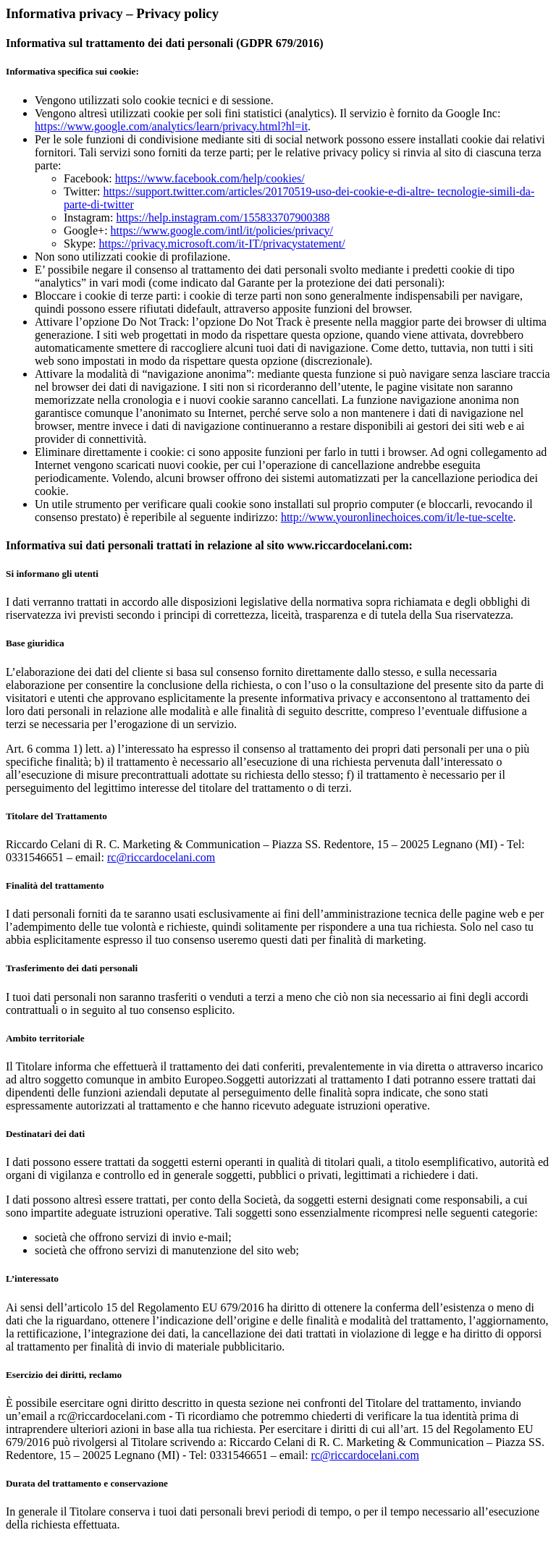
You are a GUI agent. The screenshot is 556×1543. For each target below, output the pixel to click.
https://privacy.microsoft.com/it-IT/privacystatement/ (221, 243)
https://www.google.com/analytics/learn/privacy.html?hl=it (171, 126)
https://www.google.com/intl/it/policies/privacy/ (222, 230)
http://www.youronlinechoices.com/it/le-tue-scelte (397, 517)
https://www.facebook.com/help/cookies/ (210, 178)
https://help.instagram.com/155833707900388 (222, 217)
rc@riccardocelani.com (161, 857)
